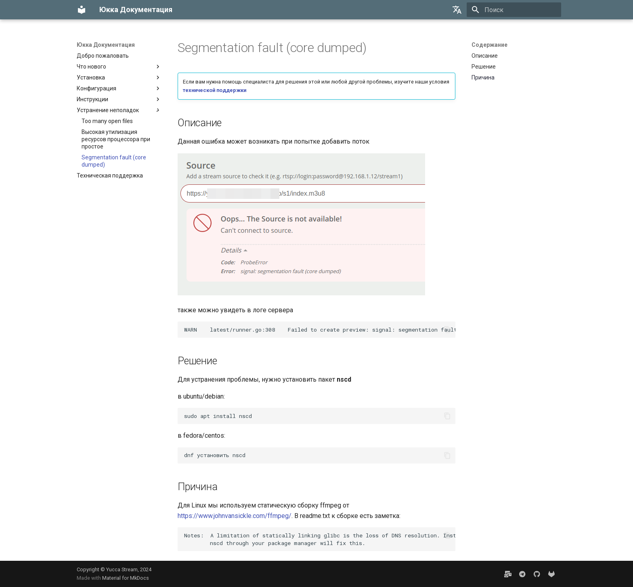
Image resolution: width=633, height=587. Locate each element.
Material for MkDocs (125, 578)
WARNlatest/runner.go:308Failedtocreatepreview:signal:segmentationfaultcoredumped (319, 329)
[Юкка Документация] (81, 10)
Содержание (489, 45)
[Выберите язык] (457, 10)
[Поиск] (514, 9)
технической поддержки (214, 90)
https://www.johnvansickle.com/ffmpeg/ (234, 516)
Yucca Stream (122, 569)
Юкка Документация (106, 45)
